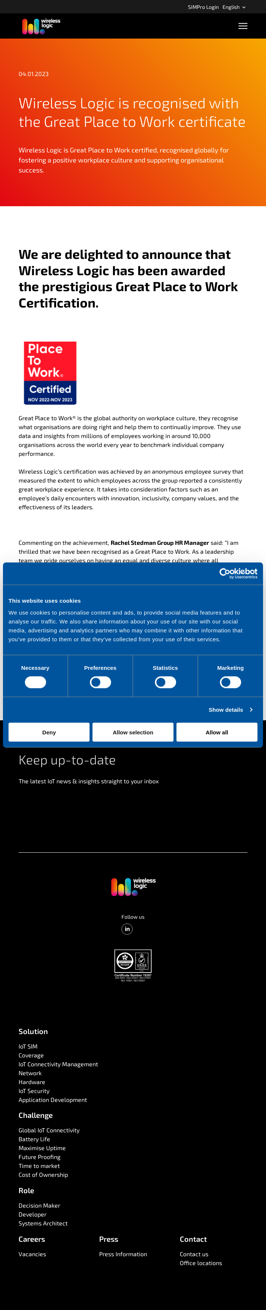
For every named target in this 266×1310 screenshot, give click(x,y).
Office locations (201, 1262)
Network (30, 1072)
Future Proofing (40, 1156)
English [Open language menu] (234, 7)
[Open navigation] (243, 26)
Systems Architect (43, 1223)
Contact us (194, 1253)
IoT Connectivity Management (58, 1063)
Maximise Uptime (42, 1147)
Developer (32, 1214)
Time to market (39, 1165)
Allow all (216, 732)
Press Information (123, 1253)
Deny (49, 732)
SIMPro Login (203, 7)
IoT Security (34, 1090)
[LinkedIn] (127, 929)
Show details (226, 710)
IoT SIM (28, 1046)
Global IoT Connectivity (49, 1129)
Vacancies (32, 1253)
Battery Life (34, 1138)
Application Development (53, 1099)
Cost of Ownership (43, 1174)
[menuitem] (203, 6)
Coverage (31, 1055)
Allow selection (133, 732)
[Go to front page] (133, 886)
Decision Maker (39, 1205)
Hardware (32, 1081)
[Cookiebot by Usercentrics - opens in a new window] (224, 573)
